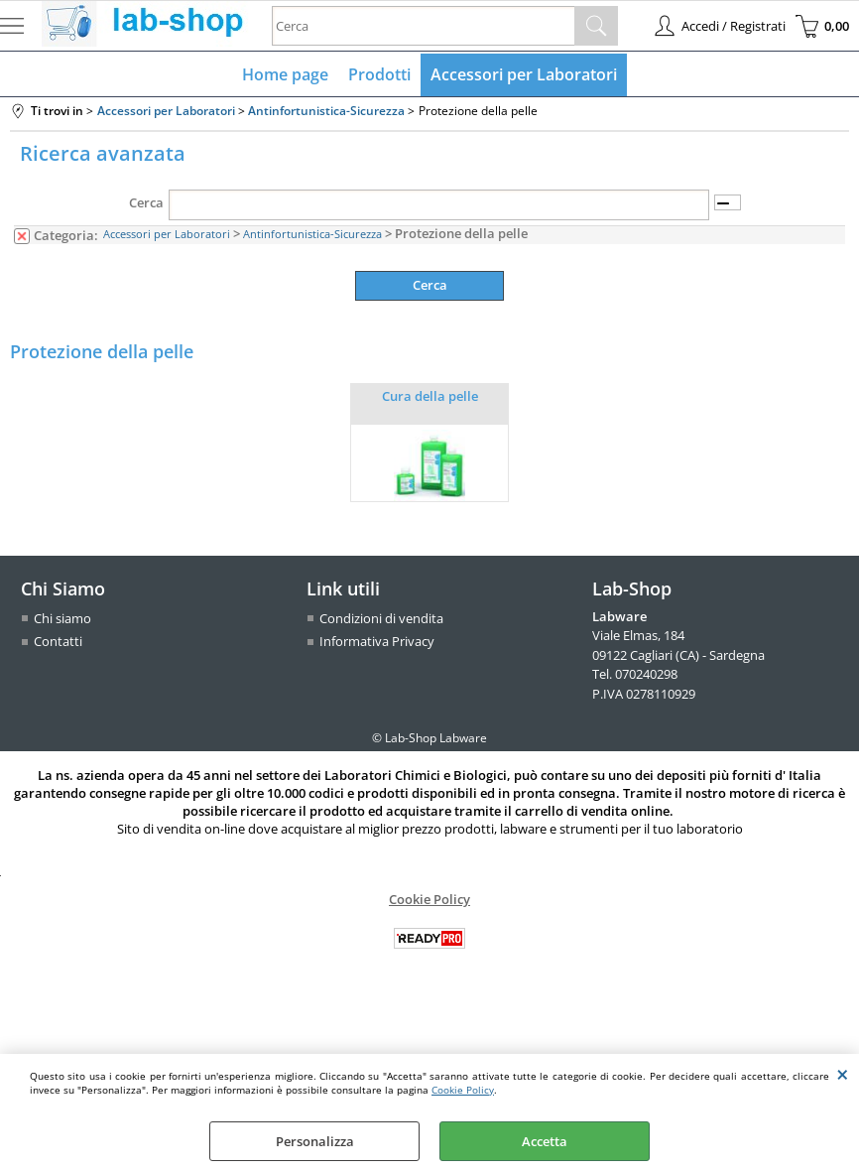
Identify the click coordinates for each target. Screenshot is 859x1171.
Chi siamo (62, 618)
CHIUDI (842, 1074)
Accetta (544, 1141)
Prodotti (379, 74)
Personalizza (315, 1141)
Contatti (58, 641)
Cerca (146, 202)
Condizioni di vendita (381, 618)
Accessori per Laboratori (523, 74)
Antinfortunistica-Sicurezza (312, 233)
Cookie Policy (462, 1090)
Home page (285, 74)
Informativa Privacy (376, 641)
